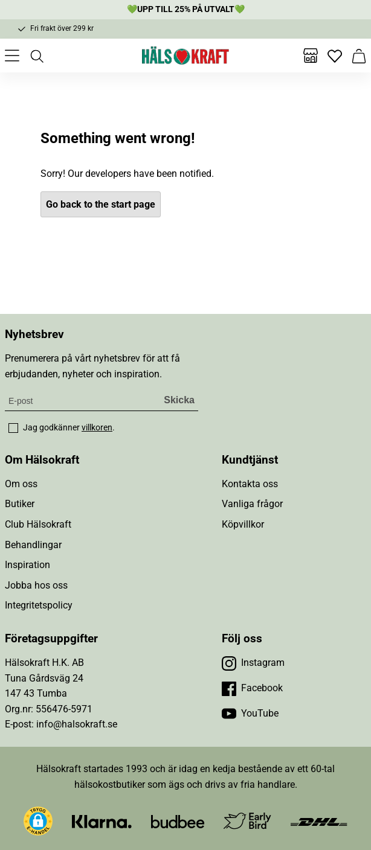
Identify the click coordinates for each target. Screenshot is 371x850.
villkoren (97, 427)
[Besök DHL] (319, 820)
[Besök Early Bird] (247, 820)
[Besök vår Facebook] (252, 688)
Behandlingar (33, 545)
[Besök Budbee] (177, 820)
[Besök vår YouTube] (250, 713)
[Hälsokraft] (185, 55)
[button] (38, 821)
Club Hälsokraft (38, 524)
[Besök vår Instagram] (253, 663)
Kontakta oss (250, 484)
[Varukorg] (359, 55)
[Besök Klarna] (102, 820)
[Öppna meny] (12, 55)
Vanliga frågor (252, 504)
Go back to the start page (100, 204)
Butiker (19, 504)
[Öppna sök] (36, 55)
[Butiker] (310, 55)
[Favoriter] (334, 55)
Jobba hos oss (36, 585)
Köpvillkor (243, 524)
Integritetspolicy (39, 605)
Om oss (21, 484)
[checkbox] (13, 428)
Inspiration (27, 564)
